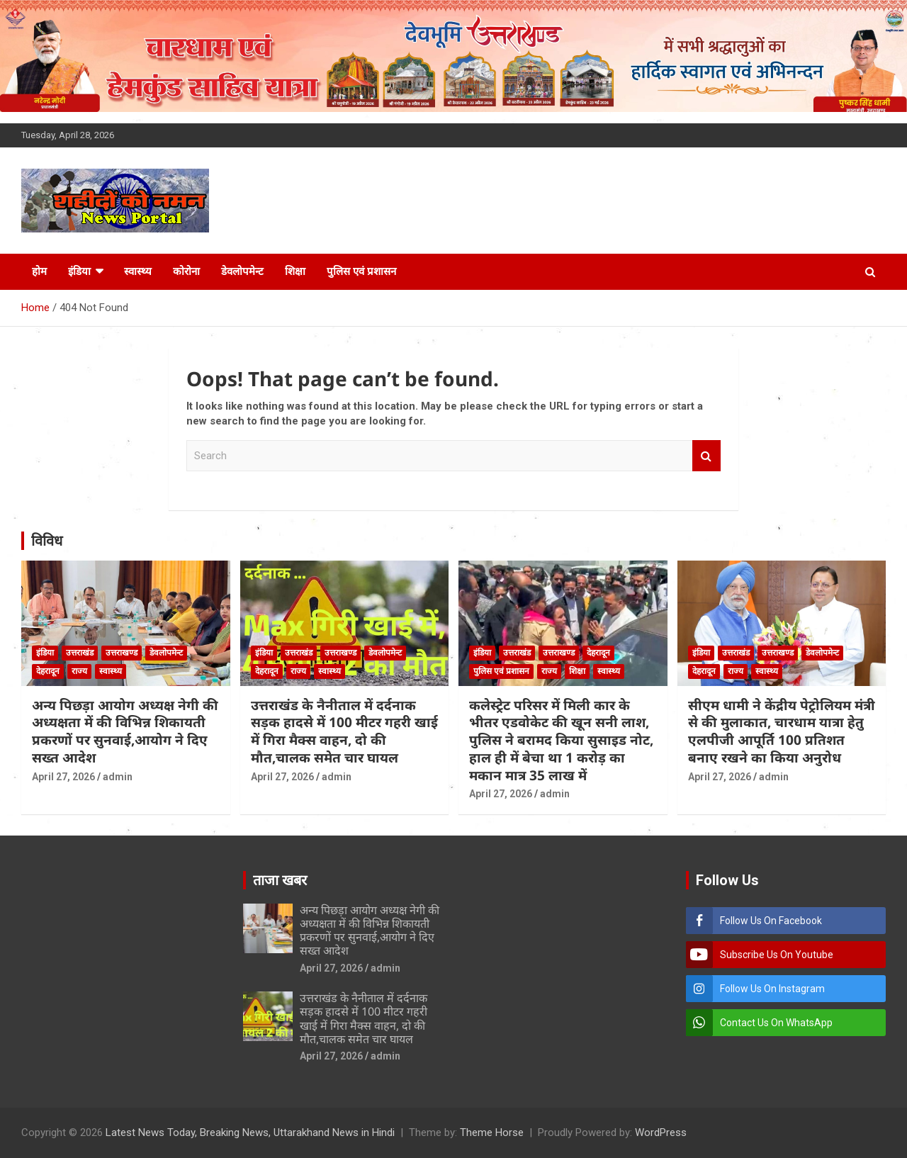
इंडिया (79, 271)
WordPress (661, 1132)
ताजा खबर (280, 880)
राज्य (79, 671)
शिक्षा (295, 271)
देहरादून (48, 671)
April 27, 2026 (63, 776)
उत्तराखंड (80, 653)
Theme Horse (492, 1132)
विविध (46, 540)
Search (706, 456)
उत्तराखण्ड (121, 653)
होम (39, 271)
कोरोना (186, 271)
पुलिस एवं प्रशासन (361, 271)
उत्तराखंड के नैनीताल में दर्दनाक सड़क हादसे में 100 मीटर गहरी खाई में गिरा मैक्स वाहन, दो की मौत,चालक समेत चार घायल (344, 731)
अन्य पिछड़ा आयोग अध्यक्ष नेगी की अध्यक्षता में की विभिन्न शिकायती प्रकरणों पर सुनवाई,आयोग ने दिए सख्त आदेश (125, 731)
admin (118, 776)
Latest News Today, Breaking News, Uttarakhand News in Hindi (250, 1132)
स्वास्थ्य (138, 271)
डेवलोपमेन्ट (242, 271)
